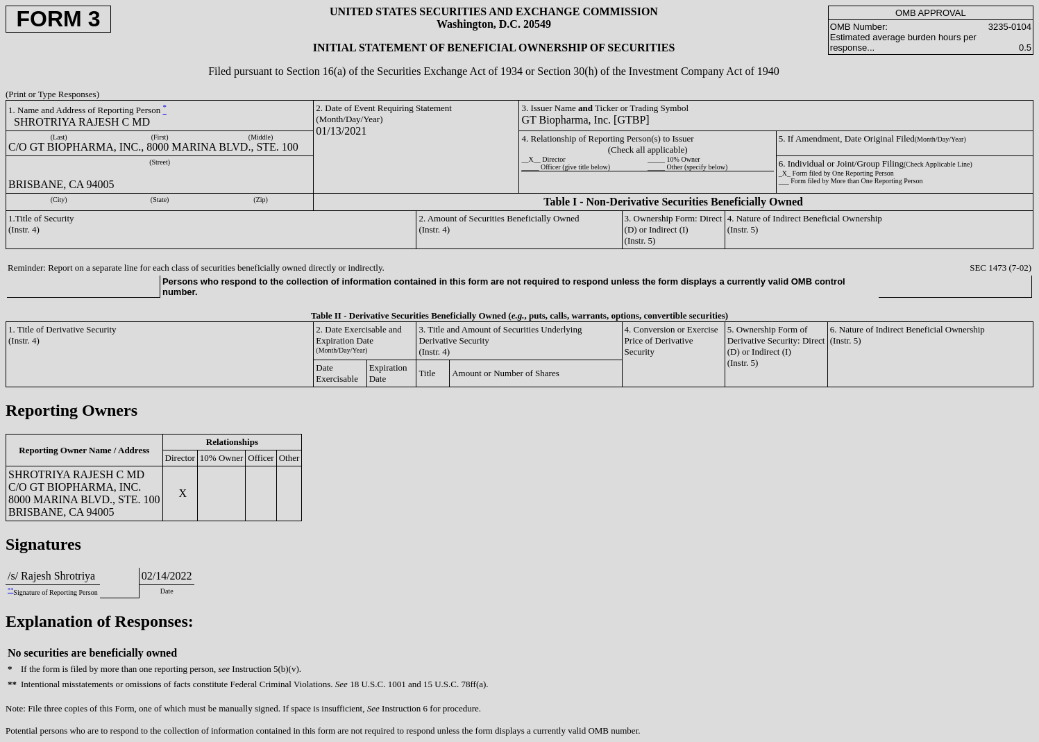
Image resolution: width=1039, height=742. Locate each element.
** (10, 590)
